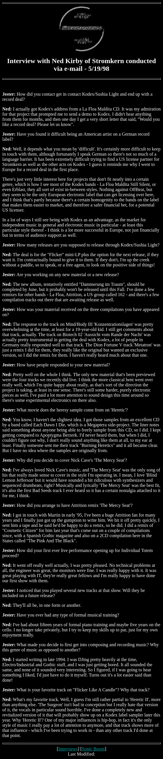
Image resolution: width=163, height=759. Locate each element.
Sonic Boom (93, 748)
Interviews (68, 748)
